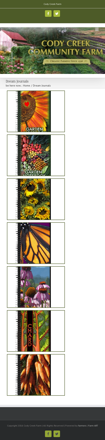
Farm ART (93, 425)
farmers (82, 425)
